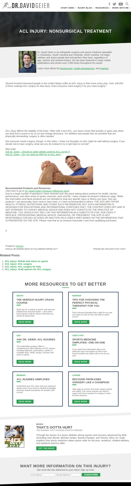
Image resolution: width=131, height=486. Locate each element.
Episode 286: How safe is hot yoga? (109, 250)
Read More (25, 323)
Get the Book (46, 449)
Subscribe (91, 475)
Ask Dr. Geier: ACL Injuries (36, 340)
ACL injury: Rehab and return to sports (26, 262)
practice (104, 68)
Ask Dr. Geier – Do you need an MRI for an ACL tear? (33, 154)
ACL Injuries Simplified (33, 380)
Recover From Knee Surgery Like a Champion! (90, 382)
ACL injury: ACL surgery (18, 265)
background (66, 68)
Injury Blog (85, 8)
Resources (102, 8)
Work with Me (120, 8)
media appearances (84, 68)
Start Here (67, 8)
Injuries (19, 247)
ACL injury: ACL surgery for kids (23, 267)
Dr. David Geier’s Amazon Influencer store (47, 191)
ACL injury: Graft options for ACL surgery (28, 270)
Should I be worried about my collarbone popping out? (32, 250)
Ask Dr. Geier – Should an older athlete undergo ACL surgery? (38, 151)
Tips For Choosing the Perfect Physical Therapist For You (88, 303)
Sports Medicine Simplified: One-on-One (88, 342)
